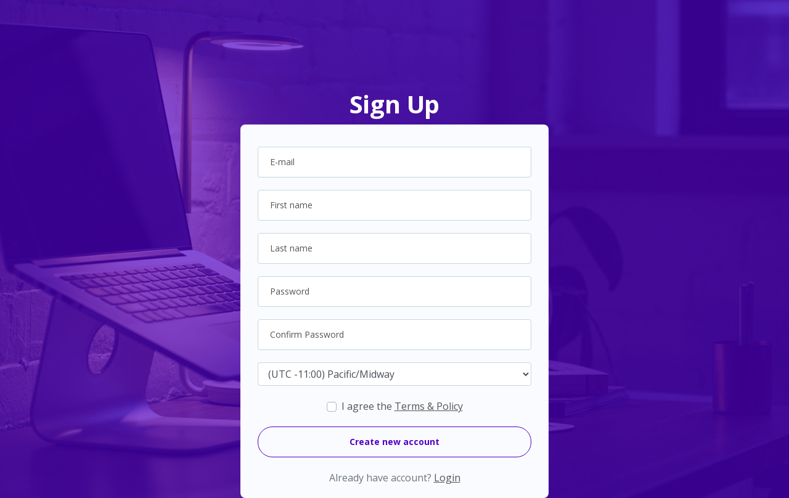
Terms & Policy (428, 406)
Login (447, 477)
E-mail (282, 162)
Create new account (394, 441)
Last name (291, 248)
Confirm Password (307, 334)
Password (289, 291)
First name (291, 205)
